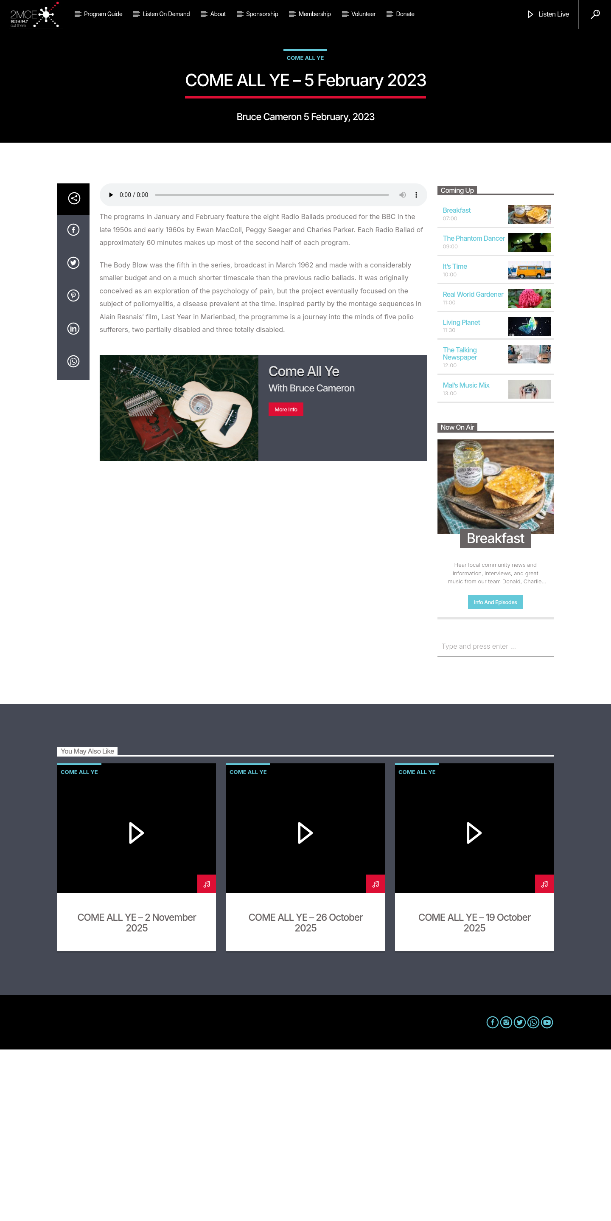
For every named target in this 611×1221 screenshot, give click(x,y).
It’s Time (455, 437)
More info (286, 580)
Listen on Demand (166, 13)
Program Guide (103, 13)
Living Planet (461, 494)
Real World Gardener (473, 465)
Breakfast (457, 381)
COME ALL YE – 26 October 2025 (305, 1094)
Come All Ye (305, 143)
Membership (315, 13)
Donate (405, 13)
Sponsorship (262, 13)
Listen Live (547, 15)
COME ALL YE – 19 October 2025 (474, 1094)
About (218, 13)
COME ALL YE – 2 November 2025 (136, 1094)
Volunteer (363, 13)
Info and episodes (495, 773)
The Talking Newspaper (460, 525)
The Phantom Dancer (474, 409)
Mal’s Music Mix (466, 556)
